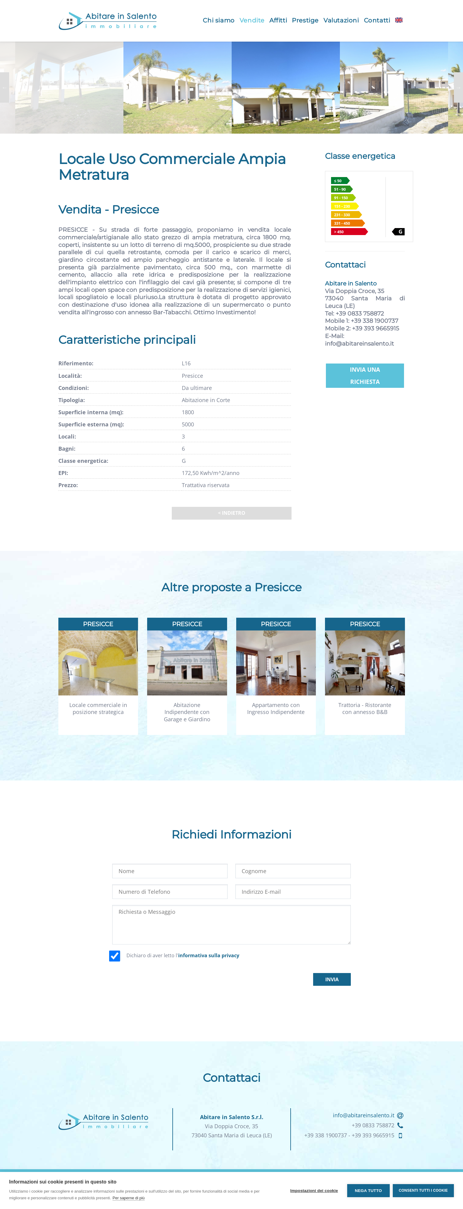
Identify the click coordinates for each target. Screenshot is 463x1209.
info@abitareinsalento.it (359, 343)
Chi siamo (218, 20)
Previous (4, 87)
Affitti (278, 20)
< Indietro (231, 513)
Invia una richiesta (365, 376)
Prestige (305, 20)
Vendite (252, 20)
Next (458, 87)
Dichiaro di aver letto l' (182, 955)
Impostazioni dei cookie (314, 1190)
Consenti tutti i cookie (423, 1190)
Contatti (377, 20)
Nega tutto (368, 1190)
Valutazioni (341, 20)
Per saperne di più (128, 1198)
